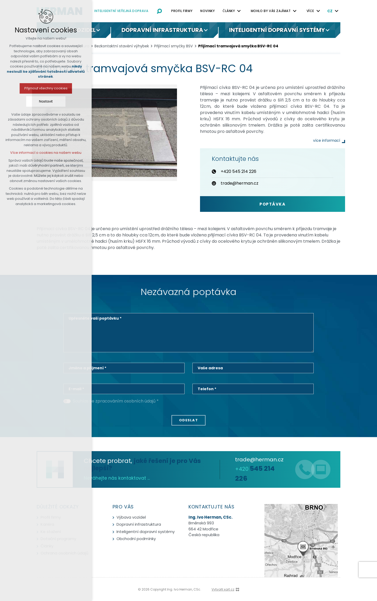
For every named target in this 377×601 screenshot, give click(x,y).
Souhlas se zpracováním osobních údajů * (116, 401)
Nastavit (36, 101)
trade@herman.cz (259, 459)
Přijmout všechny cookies (35, 88)
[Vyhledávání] (159, 11)
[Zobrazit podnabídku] (239, 11)
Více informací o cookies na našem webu (35, 152)
